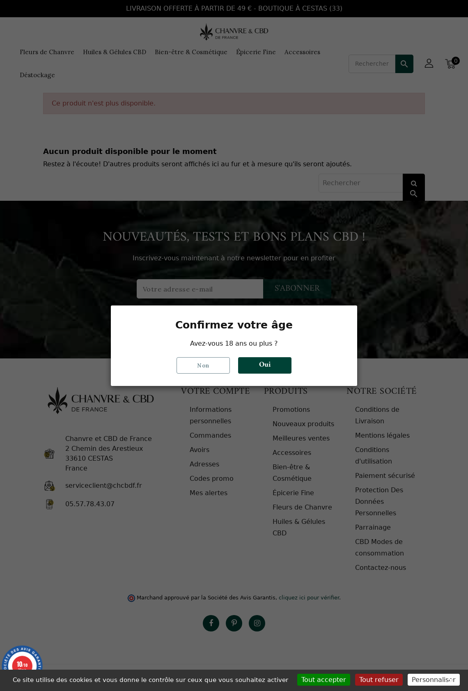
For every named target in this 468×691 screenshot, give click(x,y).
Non (203, 365)
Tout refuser (379, 680)
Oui (265, 365)
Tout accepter (323, 680)
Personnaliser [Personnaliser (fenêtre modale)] (434, 680)
